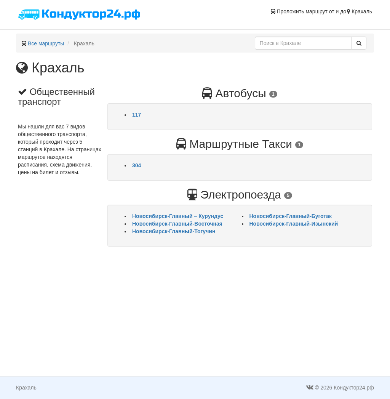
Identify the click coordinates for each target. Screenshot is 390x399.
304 (136, 165)
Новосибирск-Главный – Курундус (177, 216)
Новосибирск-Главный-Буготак (290, 216)
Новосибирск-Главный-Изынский (293, 224)
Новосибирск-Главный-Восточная (177, 224)
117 (136, 115)
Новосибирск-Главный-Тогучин (173, 231)
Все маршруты (46, 43)
